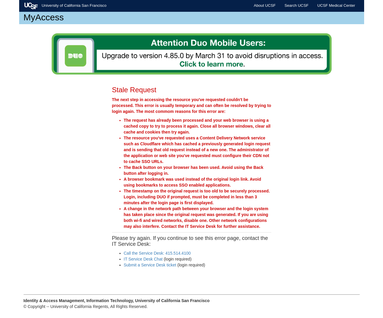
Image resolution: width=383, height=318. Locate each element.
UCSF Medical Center (336, 5)
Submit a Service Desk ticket (150, 265)
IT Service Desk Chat (143, 259)
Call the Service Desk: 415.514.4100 (157, 253)
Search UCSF (296, 5)
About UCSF (265, 5)
